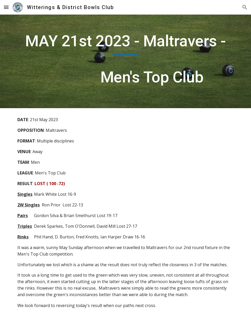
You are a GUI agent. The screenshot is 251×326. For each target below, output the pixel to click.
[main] (125, 61)
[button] (6, 7)
